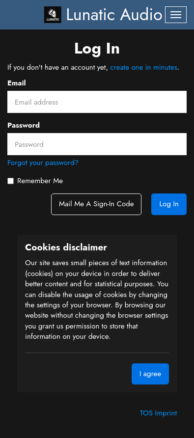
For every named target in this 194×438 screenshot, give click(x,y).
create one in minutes (144, 67)
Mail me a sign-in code (96, 203)
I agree (150, 373)
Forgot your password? (43, 162)
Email (16, 83)
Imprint (166, 413)
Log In (169, 203)
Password (23, 125)
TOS (147, 413)
